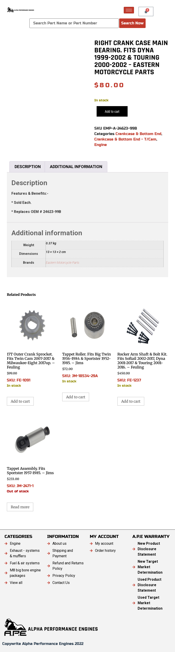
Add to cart (112, 111)
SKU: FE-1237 (142, 344)
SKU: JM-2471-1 (32, 454)
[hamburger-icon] (129, 10)
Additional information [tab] (76, 166)
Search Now (132, 23)
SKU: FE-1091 (32, 344)
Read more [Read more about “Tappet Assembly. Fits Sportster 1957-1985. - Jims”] (20, 507)
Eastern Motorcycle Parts (62, 263)
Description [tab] (28, 166)
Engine (100, 145)
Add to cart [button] (20, 401)
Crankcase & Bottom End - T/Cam (125, 139)
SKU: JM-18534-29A (87, 342)
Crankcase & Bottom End (138, 134)
